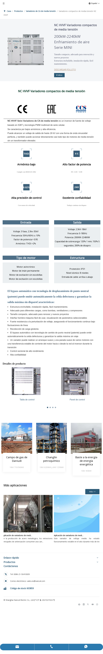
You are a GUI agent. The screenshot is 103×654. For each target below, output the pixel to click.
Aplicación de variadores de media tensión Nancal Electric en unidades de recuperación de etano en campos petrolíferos (69, 592)
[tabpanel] (63, 390)
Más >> (92, 548)
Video (59, 75)
